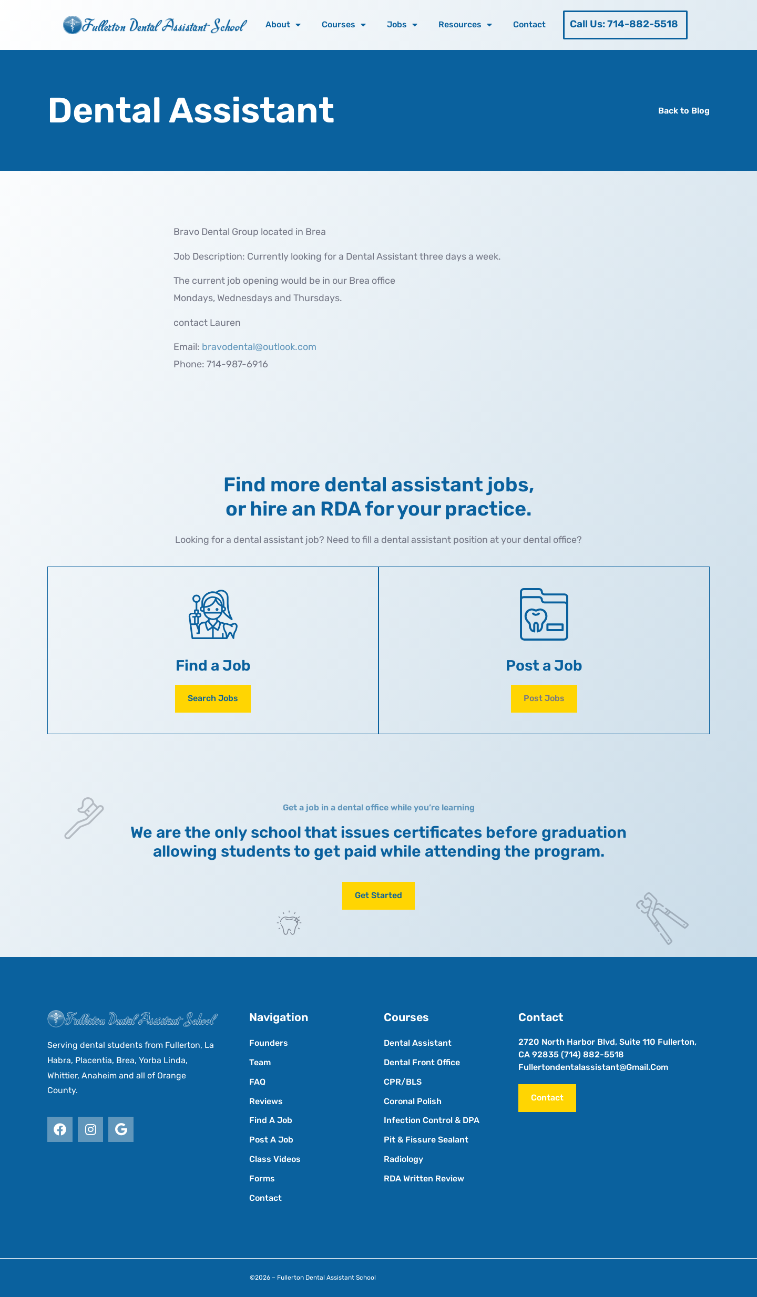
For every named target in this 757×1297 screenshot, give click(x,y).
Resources (465, 24)
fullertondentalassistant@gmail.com (593, 1067)
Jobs (402, 24)
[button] (544, 699)
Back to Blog (684, 111)
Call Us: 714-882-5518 (624, 24)
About (283, 24)
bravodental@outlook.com (259, 347)
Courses (344, 24)
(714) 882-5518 (592, 1054)
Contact (529, 24)
